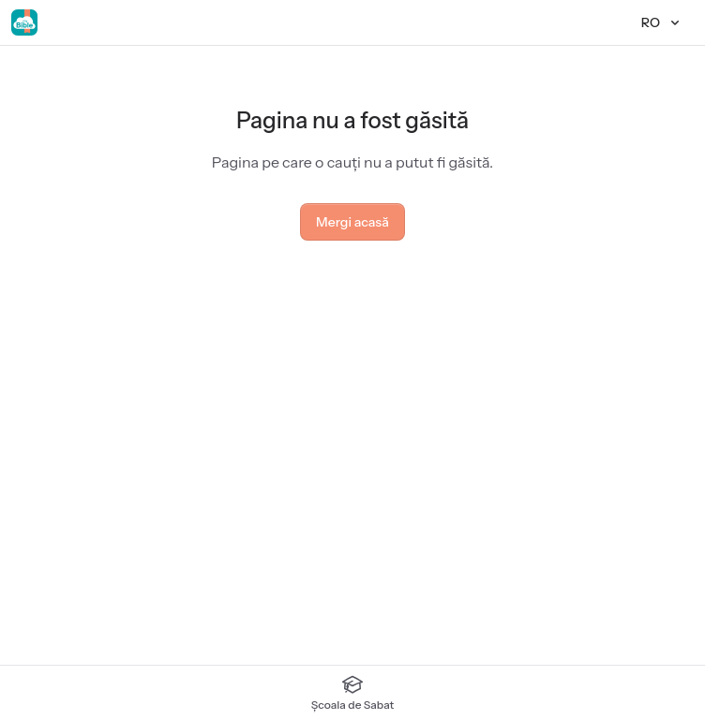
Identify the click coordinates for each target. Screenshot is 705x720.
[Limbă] (662, 22)
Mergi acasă (352, 221)
